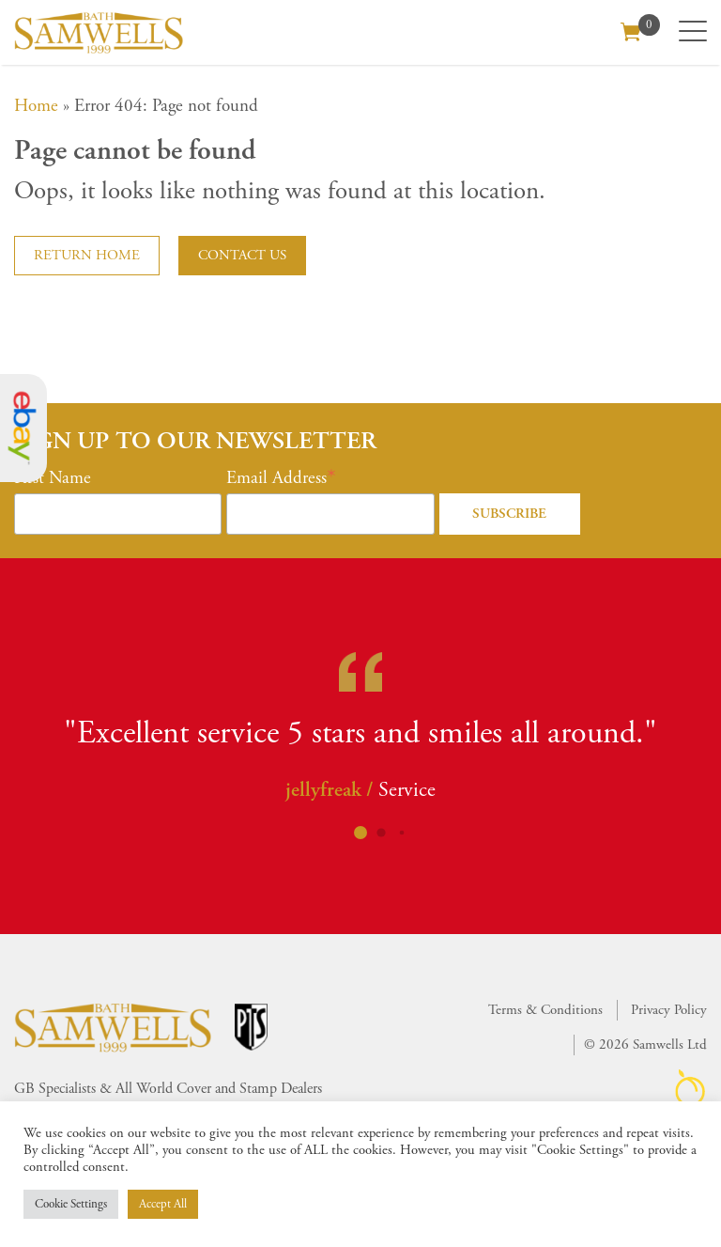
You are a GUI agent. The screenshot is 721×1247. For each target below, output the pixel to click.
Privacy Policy (669, 1010)
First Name (52, 478)
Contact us (242, 255)
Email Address (276, 478)
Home (36, 106)
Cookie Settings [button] (71, 1204)
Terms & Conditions (545, 1010)
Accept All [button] (163, 1204)
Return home (87, 255)
